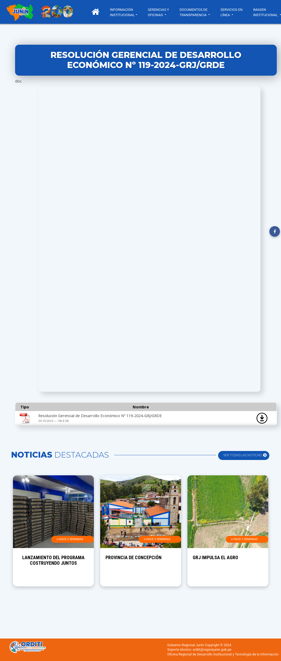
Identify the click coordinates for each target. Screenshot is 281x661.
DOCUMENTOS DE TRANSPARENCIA (193, 12)
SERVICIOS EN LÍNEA (231, 12)
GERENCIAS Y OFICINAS (158, 12)
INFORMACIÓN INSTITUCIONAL (122, 12)
